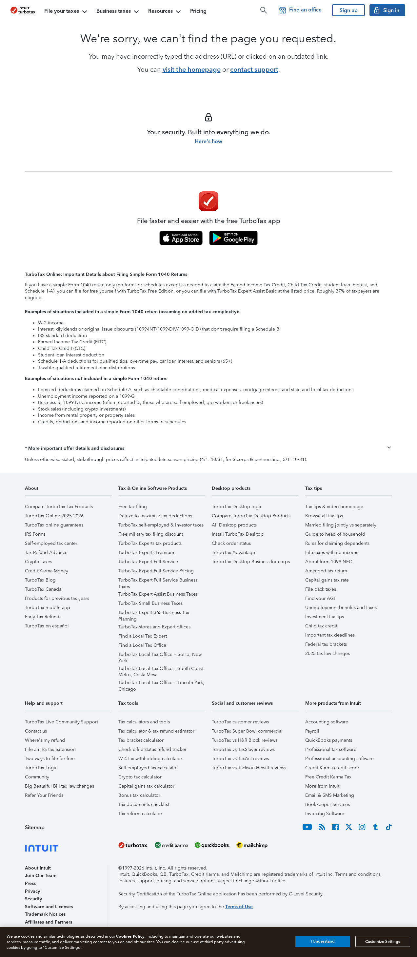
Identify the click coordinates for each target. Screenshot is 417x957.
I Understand (323, 941)
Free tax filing (132, 506)
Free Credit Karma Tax (328, 777)
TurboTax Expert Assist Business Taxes (158, 594)
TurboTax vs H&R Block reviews (244, 740)
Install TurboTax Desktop (238, 534)
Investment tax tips (324, 617)
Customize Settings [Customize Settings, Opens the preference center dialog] (382, 941)
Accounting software (326, 722)
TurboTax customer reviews (240, 722)
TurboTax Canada (43, 589)
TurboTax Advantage (233, 552)
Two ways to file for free (50, 758)
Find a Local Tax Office (142, 645)
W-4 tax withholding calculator (150, 758)
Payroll (312, 731)
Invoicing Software (324, 813)
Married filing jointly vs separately (340, 525)
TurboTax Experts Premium (146, 552)
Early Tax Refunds (43, 617)
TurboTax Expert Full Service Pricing (156, 571)
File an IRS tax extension (50, 749)
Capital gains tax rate (327, 580)
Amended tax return (326, 571)
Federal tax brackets (326, 644)
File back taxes (320, 589)
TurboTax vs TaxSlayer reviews (243, 749)
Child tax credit (321, 626)
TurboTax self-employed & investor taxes (161, 525)
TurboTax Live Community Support (61, 722)
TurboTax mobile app (47, 607)
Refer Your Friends (44, 795)
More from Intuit (322, 786)
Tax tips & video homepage (334, 506)
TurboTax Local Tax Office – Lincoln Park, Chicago (161, 683)
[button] (208, 448)
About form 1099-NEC (328, 562)
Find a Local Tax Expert (142, 636)
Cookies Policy (130, 936)
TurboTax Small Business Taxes (150, 603)
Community (37, 777)
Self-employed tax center (51, 543)
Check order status (231, 543)
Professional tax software (330, 749)
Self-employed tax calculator (148, 768)
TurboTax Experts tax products (150, 543)
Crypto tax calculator (140, 777)
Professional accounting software (339, 758)
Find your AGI (320, 598)
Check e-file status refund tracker (152, 749)
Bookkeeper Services (327, 804)
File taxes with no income (332, 552)
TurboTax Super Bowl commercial (247, 731)
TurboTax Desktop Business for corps (251, 562)
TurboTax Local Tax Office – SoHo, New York (160, 655)
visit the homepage (192, 69)
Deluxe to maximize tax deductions (155, 516)
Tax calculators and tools (144, 722)
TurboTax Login (41, 768)
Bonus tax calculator (139, 795)
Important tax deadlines (330, 635)
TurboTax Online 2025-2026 (54, 516)
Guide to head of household (335, 534)
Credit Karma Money (46, 571)
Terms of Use (239, 906)
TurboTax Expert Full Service (148, 562)
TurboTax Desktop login (237, 506)
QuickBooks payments (328, 740)
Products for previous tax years (57, 598)
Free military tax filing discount (150, 534)
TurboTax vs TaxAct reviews (240, 758)
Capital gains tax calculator (146, 786)
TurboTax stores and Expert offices (154, 627)
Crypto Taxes (38, 562)
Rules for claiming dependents (337, 543)
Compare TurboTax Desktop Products (251, 516)
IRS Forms (35, 534)
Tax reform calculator (140, 813)
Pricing (198, 11)
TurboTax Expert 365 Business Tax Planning (153, 613)
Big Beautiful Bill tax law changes (59, 786)
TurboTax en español (47, 626)
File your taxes (66, 12)
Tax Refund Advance (46, 552)
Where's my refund (45, 740)
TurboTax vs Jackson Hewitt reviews (249, 768)
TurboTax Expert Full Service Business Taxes (157, 581)
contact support (254, 69)
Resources (165, 12)
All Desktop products (234, 525)
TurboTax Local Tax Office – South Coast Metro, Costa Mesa (160, 669)
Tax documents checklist (143, 804)
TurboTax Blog (40, 580)
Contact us (36, 731)
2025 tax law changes (327, 653)
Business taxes (118, 12)
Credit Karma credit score (332, 768)
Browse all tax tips (324, 516)
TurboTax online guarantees (54, 525)
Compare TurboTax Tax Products (59, 506)
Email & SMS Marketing (329, 795)
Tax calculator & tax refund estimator (156, 731)
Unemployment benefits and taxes (341, 607)
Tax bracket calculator (141, 740)
